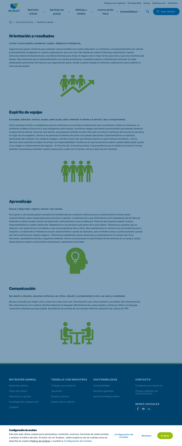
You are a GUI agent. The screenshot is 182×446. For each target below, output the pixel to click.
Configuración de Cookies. (78, 440)
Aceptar (165, 435)
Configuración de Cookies (123, 435)
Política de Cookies (40, 440)
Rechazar (146, 435)
